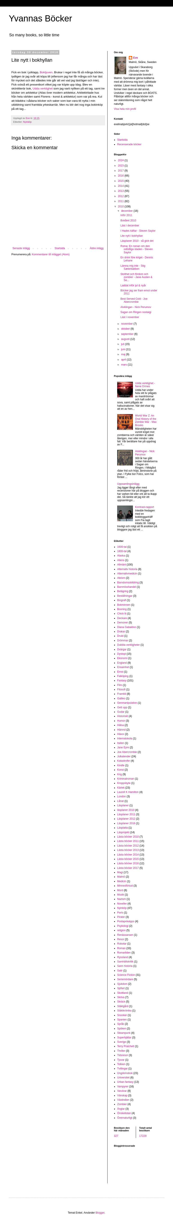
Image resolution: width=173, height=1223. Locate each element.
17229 (143, 1135)
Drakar (121, 631)
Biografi (121, 600)
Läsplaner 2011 (126, 814)
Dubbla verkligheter (128, 644)
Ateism (121, 577)
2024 (121, 160)
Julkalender (124, 756)
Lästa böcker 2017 (128, 868)
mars (124, 364)
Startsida (60, 248)
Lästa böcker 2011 (128, 841)
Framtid (121, 693)
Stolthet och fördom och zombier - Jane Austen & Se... (136, 277)
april (124, 359)
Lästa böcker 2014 (128, 854)
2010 (121, 206)
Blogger (99, 1212)
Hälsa (120, 725)
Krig (119, 774)
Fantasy (122, 680)
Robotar (122, 943)
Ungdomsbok (125, 1073)
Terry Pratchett (125, 1046)
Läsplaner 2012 (126, 818)
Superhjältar (124, 1037)
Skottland (122, 992)
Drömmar (122, 640)
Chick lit (121, 613)
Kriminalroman (125, 778)
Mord (120, 890)
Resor (120, 939)
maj (123, 354)
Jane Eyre (123, 747)
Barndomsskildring (128, 582)
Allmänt (121, 564)
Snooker (122, 1015)
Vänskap (122, 1095)
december (127, 210)
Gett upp (122, 707)
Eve (135, 57)
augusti (125, 339)
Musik (120, 894)
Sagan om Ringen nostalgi (135, 312)
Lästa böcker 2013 (128, 850)
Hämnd (121, 729)
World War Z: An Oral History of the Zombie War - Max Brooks (146, 420)
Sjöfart (121, 988)
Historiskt (122, 716)
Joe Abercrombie (127, 752)
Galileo (121, 698)
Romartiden (124, 952)
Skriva (120, 997)
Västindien (123, 1099)
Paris (120, 912)
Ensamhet (123, 667)
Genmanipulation (127, 702)
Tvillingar (122, 1068)
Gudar (120, 711)
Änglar (121, 1108)
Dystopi (121, 653)
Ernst (120, 671)
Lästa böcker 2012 (128, 845)
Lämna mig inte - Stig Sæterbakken (132, 267)
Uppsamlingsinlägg (128, 483)
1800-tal (122, 551)
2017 (121, 170)
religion (121, 930)
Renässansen (125, 934)
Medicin (121, 881)
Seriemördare (125, 979)
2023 (121, 165)
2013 (121, 190)
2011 (121, 201)
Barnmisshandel (126, 586)
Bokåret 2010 (128, 220)
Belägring (122, 591)
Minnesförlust (125, 885)
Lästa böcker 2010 (128, 836)
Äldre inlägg (97, 248)
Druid (120, 635)
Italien (120, 743)
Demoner (122, 622)
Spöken (121, 1028)
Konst (120, 769)
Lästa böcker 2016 (128, 863)
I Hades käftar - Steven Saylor (137, 230)
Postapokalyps (125, 921)
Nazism (121, 899)
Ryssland (122, 957)
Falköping (123, 676)
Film (119, 685)
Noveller (122, 903)
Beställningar (124, 595)
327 (116, 1135)
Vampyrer (122, 1086)
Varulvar (122, 1090)
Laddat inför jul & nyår (133, 285)
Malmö (121, 876)
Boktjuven (46, 72)
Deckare (122, 618)
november (127, 323)
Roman (121, 948)
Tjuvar (120, 1059)
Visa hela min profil (125, 108)
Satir (120, 970)
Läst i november (129, 317)
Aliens (120, 560)
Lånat (120, 801)
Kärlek (121, 787)
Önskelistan (124, 1113)
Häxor (120, 734)
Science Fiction (126, 974)
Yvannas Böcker (40, 18)
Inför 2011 (126, 215)
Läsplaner (123, 805)
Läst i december (129, 225)
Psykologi (122, 925)
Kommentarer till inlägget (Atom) (50, 254)
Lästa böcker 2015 (128, 859)
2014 (121, 185)
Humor (121, 720)
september (127, 334)
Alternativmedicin (127, 573)
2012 (121, 196)
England (122, 662)
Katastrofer (123, 760)
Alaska (121, 555)
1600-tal (122, 546)
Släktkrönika (124, 1010)
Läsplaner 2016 (126, 823)
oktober (126, 328)
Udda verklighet (43, 88)
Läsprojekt (123, 832)
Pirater (121, 917)
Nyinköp (27, 122)
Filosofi (121, 689)
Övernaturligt (124, 1117)
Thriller (121, 1050)
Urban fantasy (125, 1081)
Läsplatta (122, 827)
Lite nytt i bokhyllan (131, 235)
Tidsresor (122, 1055)
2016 (121, 175)
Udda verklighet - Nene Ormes (145, 385)
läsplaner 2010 (125, 810)
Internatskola (124, 738)
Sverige (121, 1041)
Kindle (120, 765)
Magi (120, 872)
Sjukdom (122, 983)
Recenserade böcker (129, 144)
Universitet (123, 1077)
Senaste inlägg (21, 248)
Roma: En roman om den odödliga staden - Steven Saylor (136, 249)
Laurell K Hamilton (128, 792)
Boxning (122, 609)
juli (123, 344)
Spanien (122, 1019)
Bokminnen (123, 604)
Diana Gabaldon (126, 627)
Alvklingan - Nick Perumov (135, 307)
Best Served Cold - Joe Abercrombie (133, 300)
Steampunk (124, 1032)
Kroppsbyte (124, 783)
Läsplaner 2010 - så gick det (137, 240)
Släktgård (122, 1006)
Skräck (121, 1001)
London (121, 796)
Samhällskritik (125, 961)
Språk (120, 1023)
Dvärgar (122, 649)
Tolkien (121, 1064)
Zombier (122, 1104)
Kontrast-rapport (144, 507)
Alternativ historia (127, 569)
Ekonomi (122, 658)
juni (123, 349)
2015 (121, 180)
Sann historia (124, 966)
